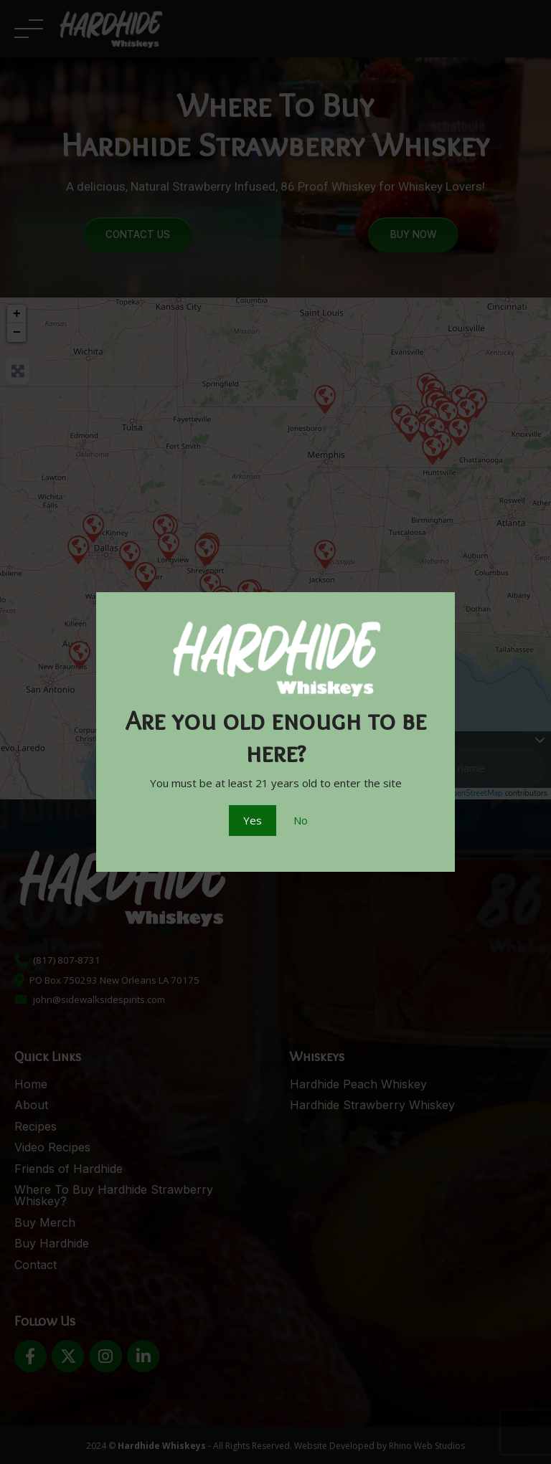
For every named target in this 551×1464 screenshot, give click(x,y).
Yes (252, 820)
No (300, 820)
